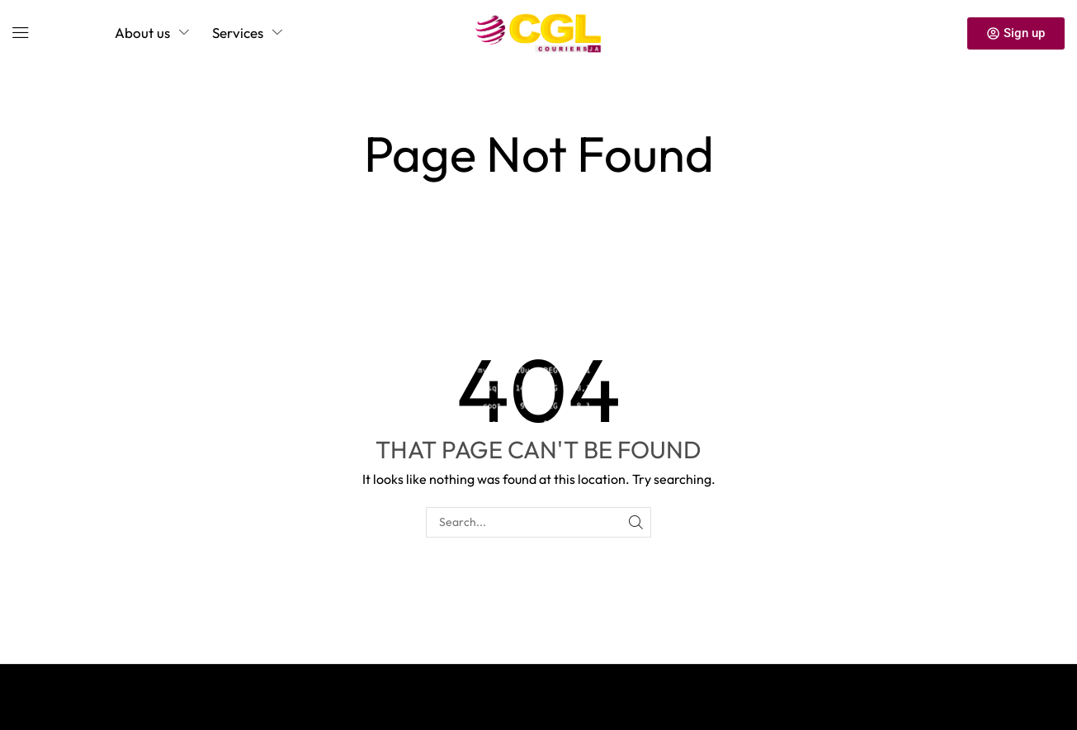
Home (500, 108)
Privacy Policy (74, 688)
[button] (20, 33)
